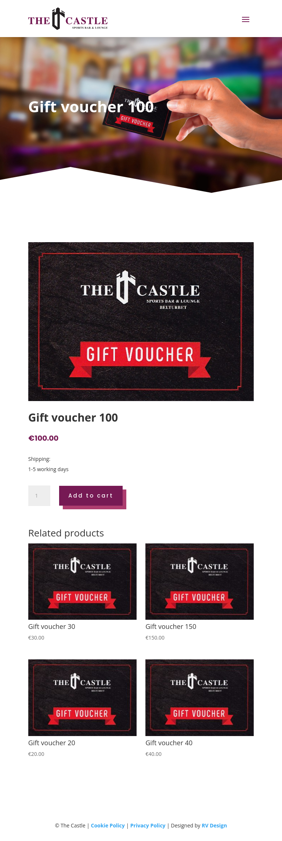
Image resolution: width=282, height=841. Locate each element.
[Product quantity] (39, 495)
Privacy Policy (148, 825)
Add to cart (90, 495)
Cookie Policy (107, 825)
